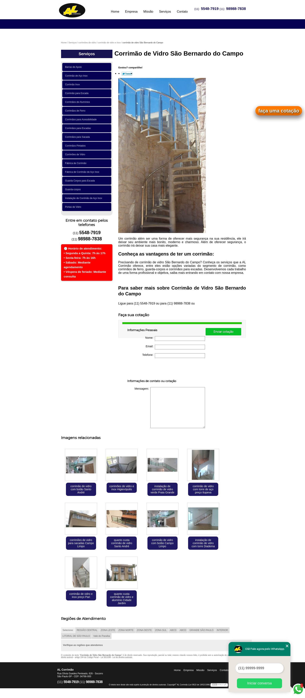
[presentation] (151, 369)
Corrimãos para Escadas (78, 128)
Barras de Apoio (74, 67)
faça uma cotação (278, 110)
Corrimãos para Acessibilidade (81, 119)
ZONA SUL (161, 630)
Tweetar (127, 74)
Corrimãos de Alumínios (78, 102)
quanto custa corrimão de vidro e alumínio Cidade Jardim (121, 598)
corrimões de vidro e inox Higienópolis (121, 488)
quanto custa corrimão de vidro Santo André (121, 543)
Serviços (165, 11)
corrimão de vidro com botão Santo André (80, 489)
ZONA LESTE (108, 630)
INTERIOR (222, 630)
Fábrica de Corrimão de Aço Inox (83, 172)
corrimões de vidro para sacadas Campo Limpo (81, 543)
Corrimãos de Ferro (76, 110)
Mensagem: (170, 407)
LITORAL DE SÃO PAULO (76, 636)
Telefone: (173, 355)
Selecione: (68, 630)
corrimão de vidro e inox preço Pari (81, 595)
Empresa (131, 11)
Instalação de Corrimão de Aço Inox (84, 198)
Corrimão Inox (73, 84)
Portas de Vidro (73, 207)
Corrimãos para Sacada (78, 137)
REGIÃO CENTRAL (87, 630)
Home (115, 11)
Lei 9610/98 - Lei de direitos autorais (116, 657)
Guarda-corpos (73, 189)
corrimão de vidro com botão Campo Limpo (162, 543)
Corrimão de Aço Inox (77, 75)
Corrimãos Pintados (76, 145)
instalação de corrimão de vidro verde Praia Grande (162, 489)
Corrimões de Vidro (76, 154)
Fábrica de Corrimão (76, 163)
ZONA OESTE (144, 630)
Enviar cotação (223, 331)
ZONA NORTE (126, 630)
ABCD (173, 630)
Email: (175, 347)
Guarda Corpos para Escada (80, 180)
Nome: (175, 338)
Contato (182, 11)
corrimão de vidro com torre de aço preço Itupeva (203, 489)
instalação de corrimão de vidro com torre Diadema (203, 543)
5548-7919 (210, 9)
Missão (148, 11)
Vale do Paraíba (101, 636)
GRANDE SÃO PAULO (201, 630)
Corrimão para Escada (77, 93)
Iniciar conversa (259, 683)
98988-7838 (236, 9)
